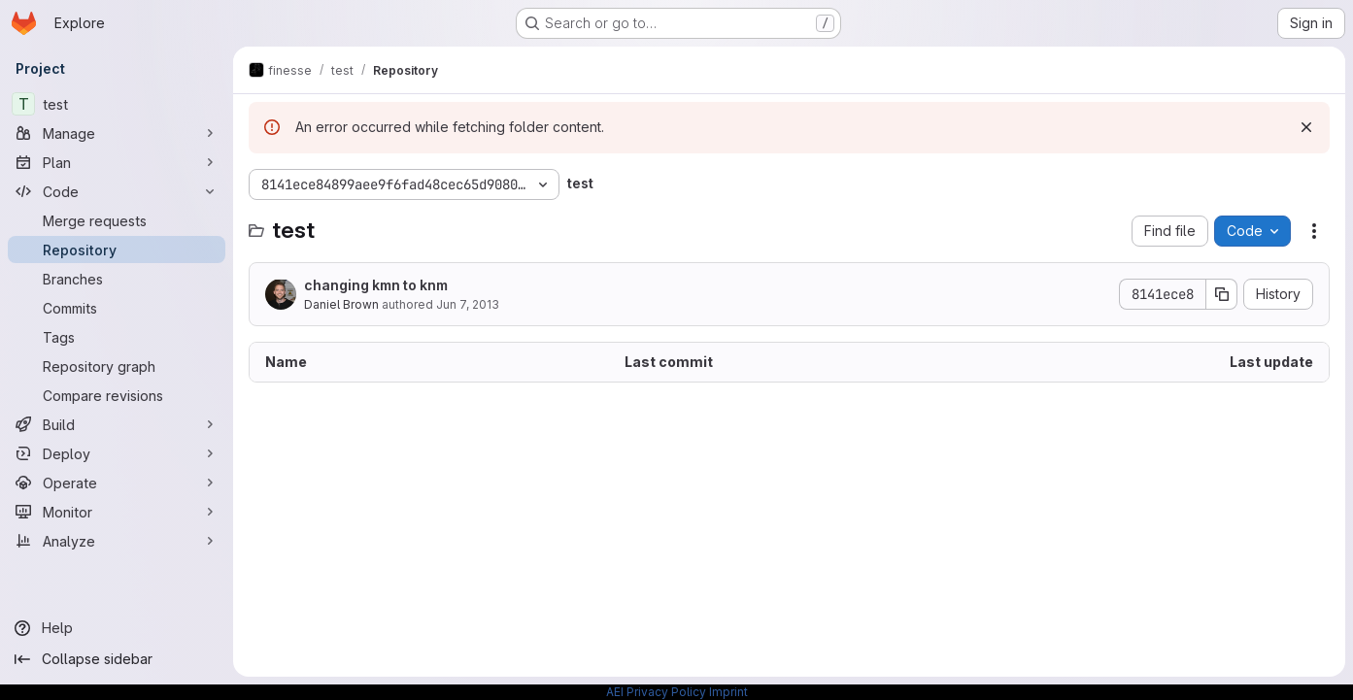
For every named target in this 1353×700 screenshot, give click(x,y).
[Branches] (116, 278)
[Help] (116, 628)
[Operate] (116, 482)
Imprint (728, 691)
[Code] (116, 191)
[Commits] (116, 307)
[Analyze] (116, 540)
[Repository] (116, 249)
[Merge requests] (116, 220)
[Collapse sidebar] (116, 659)
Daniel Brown (341, 304)
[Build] (116, 424)
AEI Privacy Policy (656, 691)
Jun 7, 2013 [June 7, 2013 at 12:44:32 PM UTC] (467, 304)
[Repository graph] (116, 366)
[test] (116, 103)
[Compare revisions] (116, 395)
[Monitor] (116, 511)
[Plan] (116, 162)
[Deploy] (116, 453)
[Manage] (116, 133)
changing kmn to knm (376, 285)
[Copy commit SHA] (1221, 294)
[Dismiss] (1306, 127)
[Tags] (116, 336)
